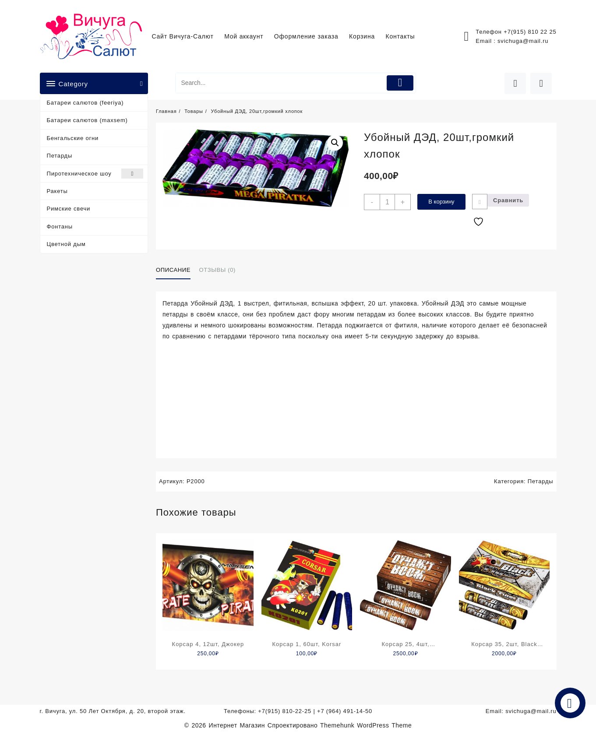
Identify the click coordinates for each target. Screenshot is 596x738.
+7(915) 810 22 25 (530, 31)
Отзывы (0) (217, 270)
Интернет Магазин (238, 725)
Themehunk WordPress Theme (366, 725)
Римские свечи (69, 208)
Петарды (60, 155)
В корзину (441, 201)
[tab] (176, 270)
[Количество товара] (387, 202)
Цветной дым (66, 244)
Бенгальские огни (73, 138)
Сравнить (508, 200)
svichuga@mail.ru (522, 41)
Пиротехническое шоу (95, 174)
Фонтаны (60, 226)
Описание (173, 270)
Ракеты (57, 191)
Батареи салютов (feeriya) (85, 102)
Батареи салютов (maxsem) (87, 120)
